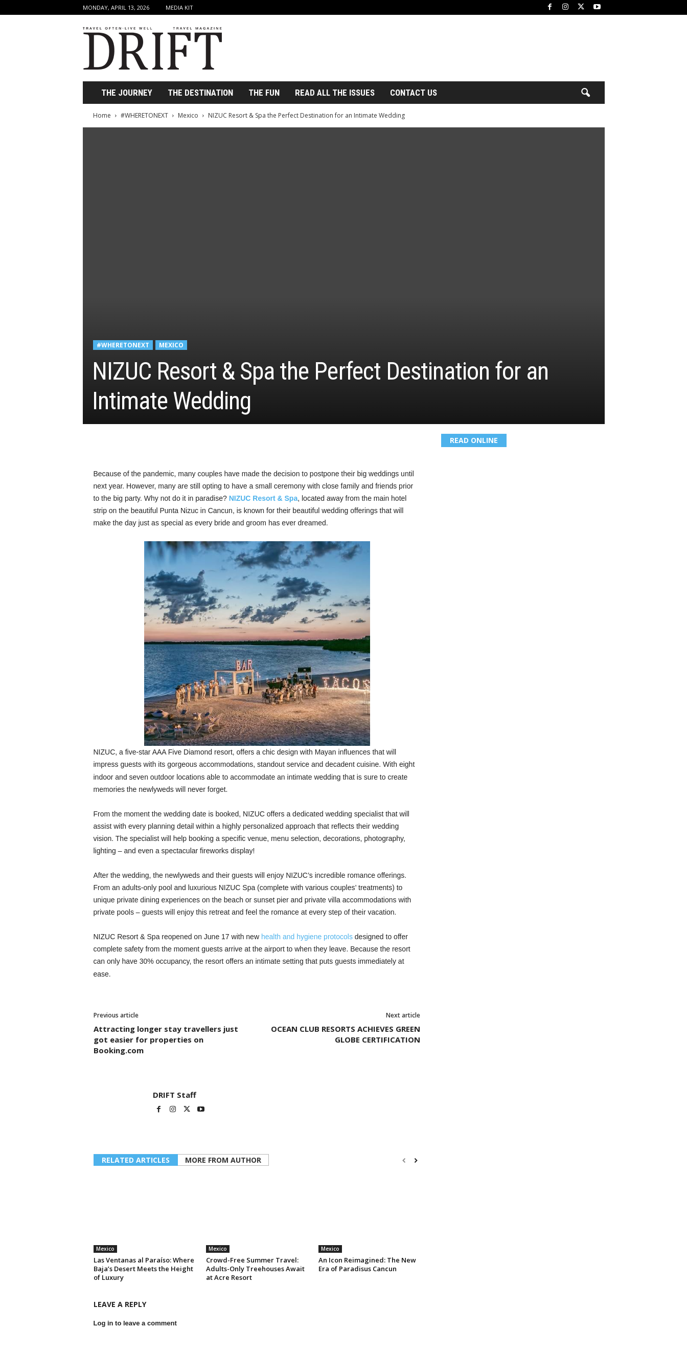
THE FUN (264, 92)
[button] (585, 93)
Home (102, 115)
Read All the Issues (335, 92)
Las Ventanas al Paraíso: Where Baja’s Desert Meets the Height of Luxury (144, 1268)
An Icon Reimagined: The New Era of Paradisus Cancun (367, 1264)
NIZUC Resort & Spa (263, 498)
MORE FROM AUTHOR (223, 1160)
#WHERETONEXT (144, 115)
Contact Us (413, 92)
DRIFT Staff (174, 1095)
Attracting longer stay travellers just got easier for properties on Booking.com (166, 1039)
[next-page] (416, 1161)
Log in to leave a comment (135, 1323)
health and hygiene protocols (307, 937)
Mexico (188, 115)
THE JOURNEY (126, 92)
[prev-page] (404, 1161)
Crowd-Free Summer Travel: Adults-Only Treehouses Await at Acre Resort (255, 1268)
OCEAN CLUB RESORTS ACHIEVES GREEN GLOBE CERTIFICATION (345, 1034)
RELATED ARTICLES (136, 1160)
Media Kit (179, 7)
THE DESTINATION (200, 92)
